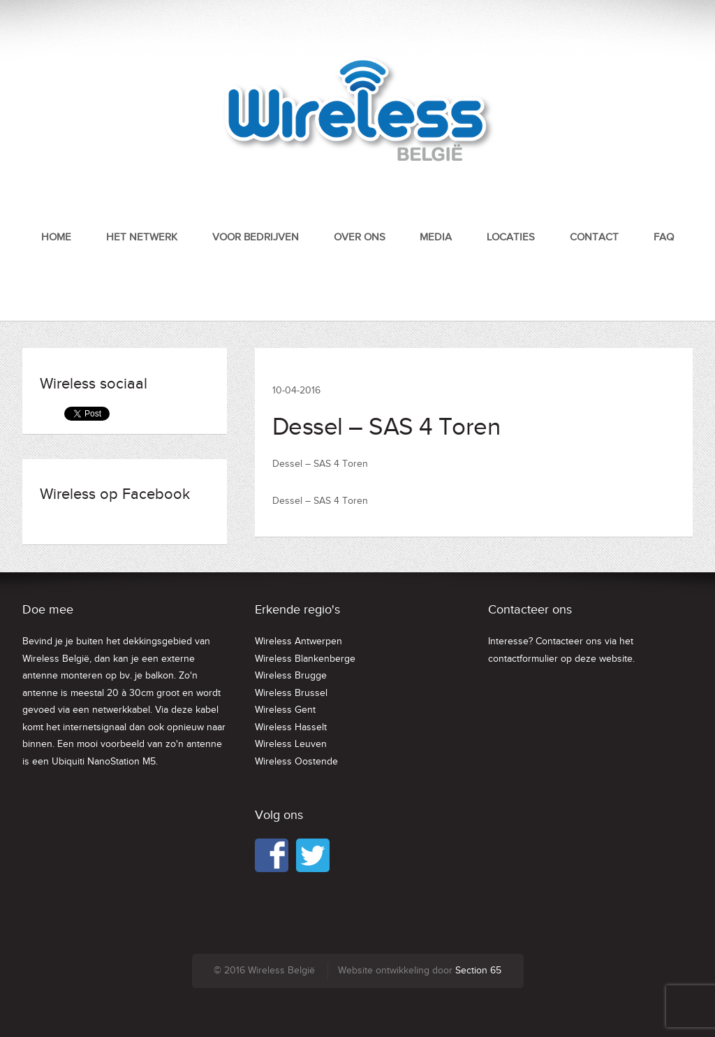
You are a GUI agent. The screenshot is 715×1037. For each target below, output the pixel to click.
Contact (594, 237)
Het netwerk (141, 237)
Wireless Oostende (296, 761)
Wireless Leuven (291, 744)
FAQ (664, 237)
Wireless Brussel (291, 693)
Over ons (359, 237)
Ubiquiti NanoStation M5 (104, 761)
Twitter (313, 855)
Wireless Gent (285, 710)
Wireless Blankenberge (305, 659)
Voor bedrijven (255, 237)
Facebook (271, 855)
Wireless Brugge (291, 675)
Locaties (511, 237)
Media (436, 237)
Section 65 (478, 970)
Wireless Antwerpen (298, 641)
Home (56, 237)
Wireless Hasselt (291, 727)
